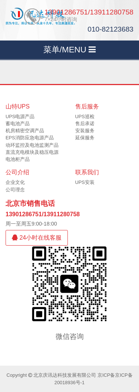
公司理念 (15, 189)
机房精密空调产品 (25, 130)
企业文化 (15, 182)
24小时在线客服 (37, 237)
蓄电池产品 (18, 123)
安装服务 (85, 130)
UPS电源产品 (20, 116)
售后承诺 (85, 123)
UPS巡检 (85, 116)
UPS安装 (85, 182)
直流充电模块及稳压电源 (32, 152)
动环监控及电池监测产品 (32, 145)
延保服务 (85, 137)
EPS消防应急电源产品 (30, 137)
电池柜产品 (18, 159)
